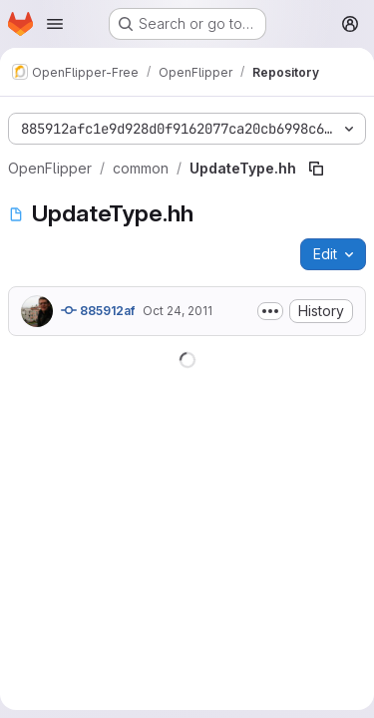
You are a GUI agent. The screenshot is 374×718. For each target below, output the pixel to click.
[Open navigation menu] (55, 24)
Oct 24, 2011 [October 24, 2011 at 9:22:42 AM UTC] (177, 310)
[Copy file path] (316, 168)
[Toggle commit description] (270, 311)
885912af (98, 310)
